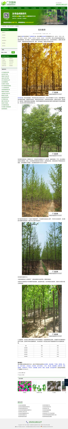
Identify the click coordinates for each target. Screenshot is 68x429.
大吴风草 (34, 365)
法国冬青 (60, 365)
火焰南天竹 (24, 367)
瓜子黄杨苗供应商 (5, 72)
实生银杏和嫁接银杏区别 (23, 413)
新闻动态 (4, 29)
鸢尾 (43, 367)
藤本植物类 (11, 60)
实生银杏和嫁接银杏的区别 (24, 406)
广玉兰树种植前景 (5, 87)
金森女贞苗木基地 (5, 78)
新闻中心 (3, 32)
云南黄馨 (35, 367)
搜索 (13, 52)
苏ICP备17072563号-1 (37, 426)
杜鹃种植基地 (4, 108)
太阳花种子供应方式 (6, 93)
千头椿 (54, 392)
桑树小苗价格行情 (5, 101)
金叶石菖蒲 (39, 365)
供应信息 (41, 8)
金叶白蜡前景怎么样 (6, 80)
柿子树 (22, 374)
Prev (63, 378)
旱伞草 (30, 367)
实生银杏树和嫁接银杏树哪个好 (24, 410)
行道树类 (17, 26)
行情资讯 (48, 8)
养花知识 (3, 37)
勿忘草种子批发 (5, 74)
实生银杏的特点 (45, 411)
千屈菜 (56, 364)
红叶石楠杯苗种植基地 (6, 85)
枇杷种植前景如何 (5, 97)
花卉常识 (3, 45)
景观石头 (26, 8)
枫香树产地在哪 (5, 95)
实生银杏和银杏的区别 (23, 408)
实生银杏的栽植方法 (22, 414)
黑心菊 (49, 365)
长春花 (24, 392)
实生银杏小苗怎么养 (22, 411)
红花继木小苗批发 (5, 83)
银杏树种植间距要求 (22, 416)
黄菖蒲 (60, 364)
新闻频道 (19, 8)
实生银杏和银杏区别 (46, 406)
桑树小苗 (23, 372)
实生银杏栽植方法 (46, 405)
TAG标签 (20, 426)
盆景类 (3, 58)
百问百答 (3, 35)
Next (64, 378)
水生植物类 (4, 63)
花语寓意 (3, 43)
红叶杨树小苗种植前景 (6, 106)
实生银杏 (43, 36)
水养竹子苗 (39, 392)
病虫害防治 (4, 40)
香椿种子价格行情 (5, 76)
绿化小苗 (11, 63)
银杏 (23, 36)
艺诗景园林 (28, 426)
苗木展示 (12, 8)
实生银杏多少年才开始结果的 (48, 413)
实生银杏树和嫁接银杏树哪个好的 (49, 414)
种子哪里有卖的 (5, 99)
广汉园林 (56, 8)
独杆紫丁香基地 (5, 103)
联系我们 (63, 8)
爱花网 (31, 426)
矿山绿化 (34, 8)
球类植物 (11, 65)
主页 (4, 8)
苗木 (34, 36)
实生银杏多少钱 (45, 408)
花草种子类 (4, 65)
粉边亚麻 (51, 364)
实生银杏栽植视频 (22, 405)
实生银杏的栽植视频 (46, 410)
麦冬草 (39, 367)
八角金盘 (28, 365)
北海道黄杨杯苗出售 (6, 89)
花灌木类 (11, 58)
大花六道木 (22, 365)
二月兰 (45, 365)
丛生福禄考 (52, 367)
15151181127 (61, 5)
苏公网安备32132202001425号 (47, 426)
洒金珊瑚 (54, 365)
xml (17, 426)
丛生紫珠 (46, 364)
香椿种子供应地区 (5, 91)
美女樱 (47, 367)
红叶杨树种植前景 (5, 104)
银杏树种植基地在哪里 (47, 416)
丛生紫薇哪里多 (5, 81)
